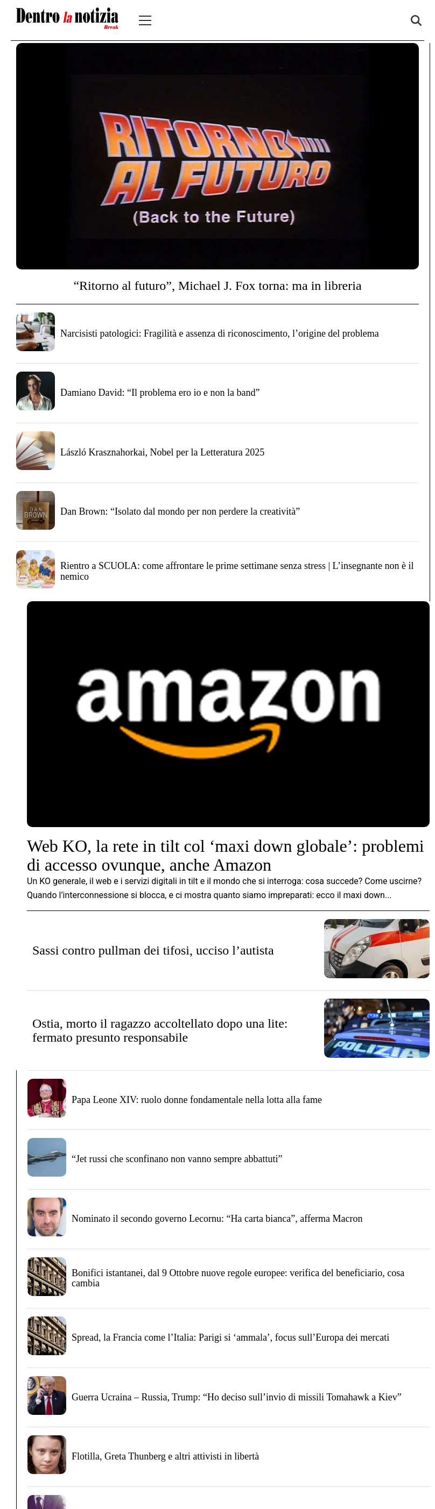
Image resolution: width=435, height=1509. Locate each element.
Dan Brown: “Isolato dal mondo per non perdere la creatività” (180, 511)
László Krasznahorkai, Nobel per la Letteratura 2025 (162, 452)
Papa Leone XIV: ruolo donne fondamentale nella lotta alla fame (197, 1099)
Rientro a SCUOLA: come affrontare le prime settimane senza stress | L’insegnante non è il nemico (236, 571)
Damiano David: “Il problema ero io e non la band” (159, 392)
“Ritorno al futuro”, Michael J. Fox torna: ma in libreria (217, 286)
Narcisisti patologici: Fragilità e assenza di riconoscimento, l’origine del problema (219, 333)
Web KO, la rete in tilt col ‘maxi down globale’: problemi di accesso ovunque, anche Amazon (225, 855)
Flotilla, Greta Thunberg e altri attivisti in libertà (165, 1456)
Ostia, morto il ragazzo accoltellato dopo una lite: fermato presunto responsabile (160, 1030)
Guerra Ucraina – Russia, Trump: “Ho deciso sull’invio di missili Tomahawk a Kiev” (237, 1397)
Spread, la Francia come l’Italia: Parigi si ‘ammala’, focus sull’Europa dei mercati (230, 1337)
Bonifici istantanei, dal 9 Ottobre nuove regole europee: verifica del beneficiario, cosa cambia (238, 1278)
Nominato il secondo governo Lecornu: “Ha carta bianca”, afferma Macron (217, 1218)
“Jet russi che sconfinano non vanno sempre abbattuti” (177, 1159)
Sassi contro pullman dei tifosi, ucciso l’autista (153, 950)
